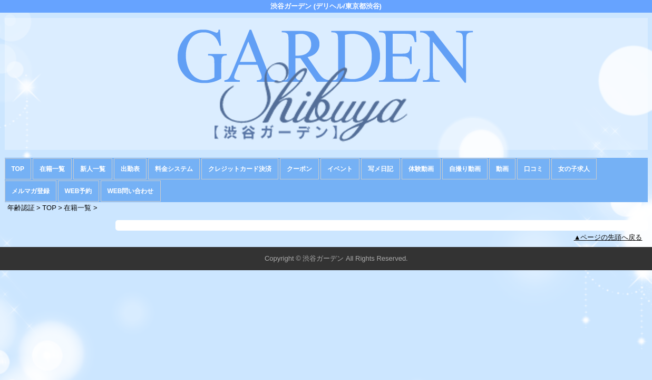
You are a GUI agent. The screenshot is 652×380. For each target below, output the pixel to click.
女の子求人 (574, 169)
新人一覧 (92, 169)
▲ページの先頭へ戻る (608, 237)
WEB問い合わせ (131, 191)
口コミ (533, 169)
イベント (340, 169)
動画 (502, 169)
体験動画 (421, 169)
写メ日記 (380, 169)
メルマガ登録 (31, 191)
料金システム (174, 169)
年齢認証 (21, 208)
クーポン (299, 169)
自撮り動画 (465, 169)
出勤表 (130, 169)
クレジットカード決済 (239, 169)
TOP (18, 169)
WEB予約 (78, 191)
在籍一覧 (52, 169)
